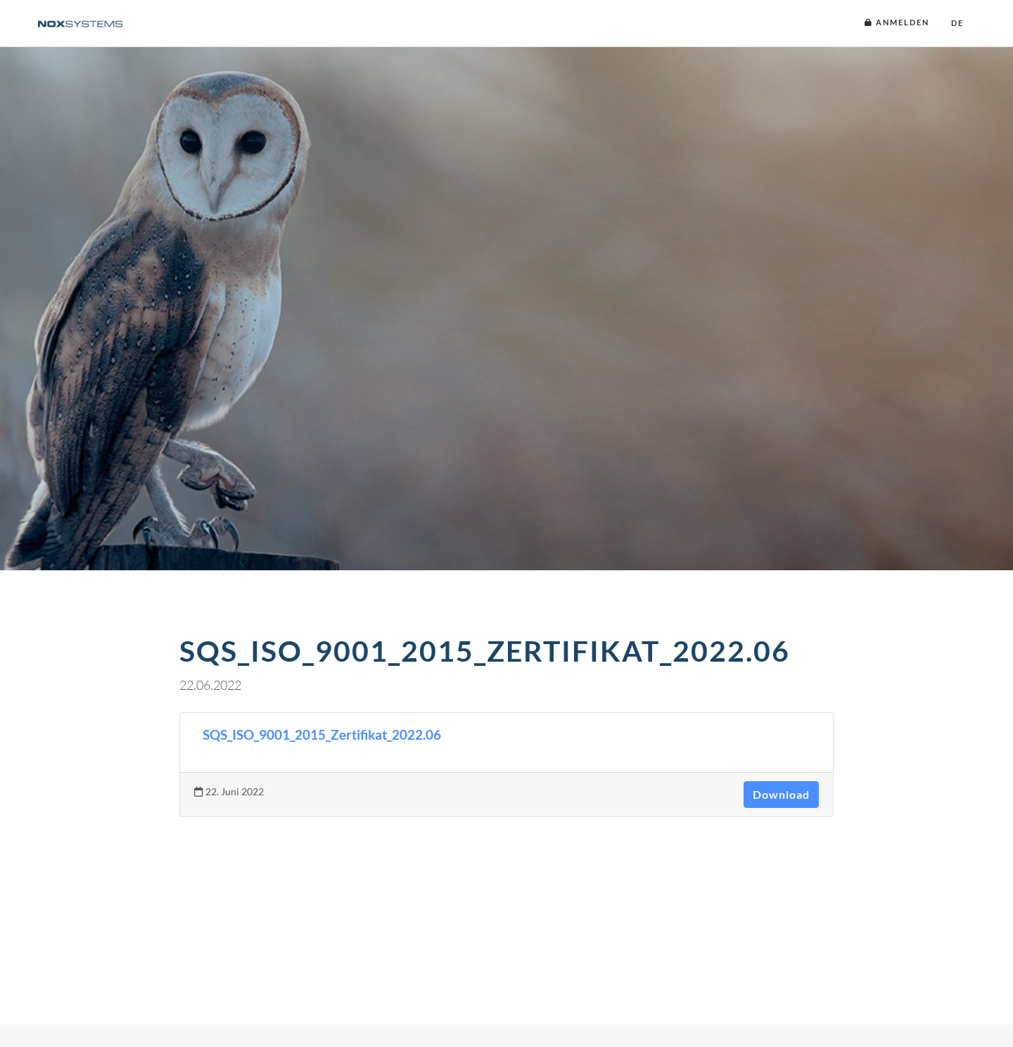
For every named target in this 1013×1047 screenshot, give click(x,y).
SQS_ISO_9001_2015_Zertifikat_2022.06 (322, 735)
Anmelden (897, 22)
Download (781, 794)
